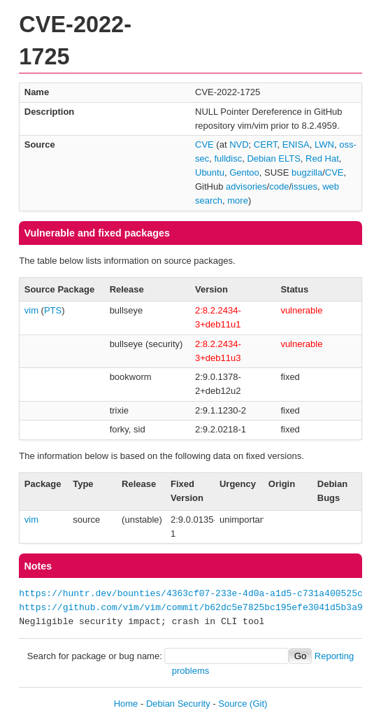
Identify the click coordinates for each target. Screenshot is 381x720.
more (237, 200)
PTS (53, 310)
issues (304, 186)
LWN (324, 144)
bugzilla (307, 172)
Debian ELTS (273, 158)
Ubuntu (209, 172)
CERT (266, 144)
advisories (246, 186)
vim (31, 310)
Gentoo (244, 172)
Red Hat (322, 158)
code (279, 186)
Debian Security (178, 703)
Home (126, 703)
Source (232, 703)
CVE (204, 144)
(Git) (258, 703)
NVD (238, 144)
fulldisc (228, 158)
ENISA (296, 144)
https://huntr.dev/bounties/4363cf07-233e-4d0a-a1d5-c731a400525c (190, 594)
